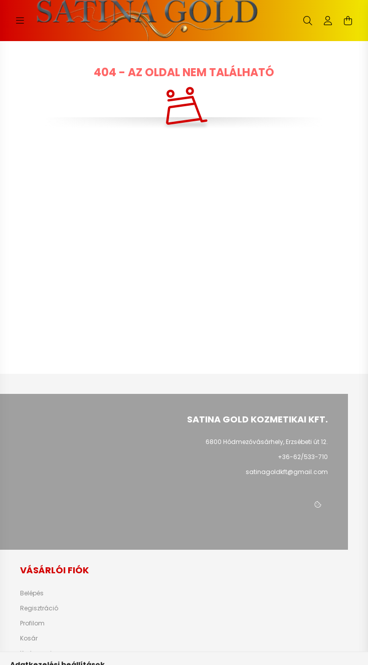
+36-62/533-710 (303, 457)
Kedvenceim (39, 653)
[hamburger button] (20, 21)
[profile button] (328, 21)
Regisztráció (39, 608)
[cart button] (348, 21)
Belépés (32, 593)
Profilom (32, 623)
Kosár (29, 638)
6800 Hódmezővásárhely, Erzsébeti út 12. (267, 441)
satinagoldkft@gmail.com (287, 472)
